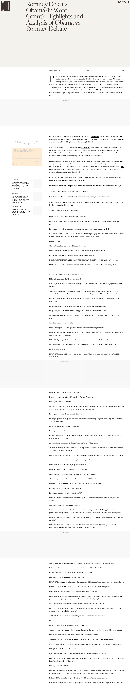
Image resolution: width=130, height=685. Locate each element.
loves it (91, 87)
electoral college (106, 150)
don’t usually (85, 147)
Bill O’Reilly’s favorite (60, 180)
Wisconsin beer (118, 79)
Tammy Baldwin (94, 90)
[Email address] (27, 158)
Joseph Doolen (55, 70)
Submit (37, 162)
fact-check (95, 136)
